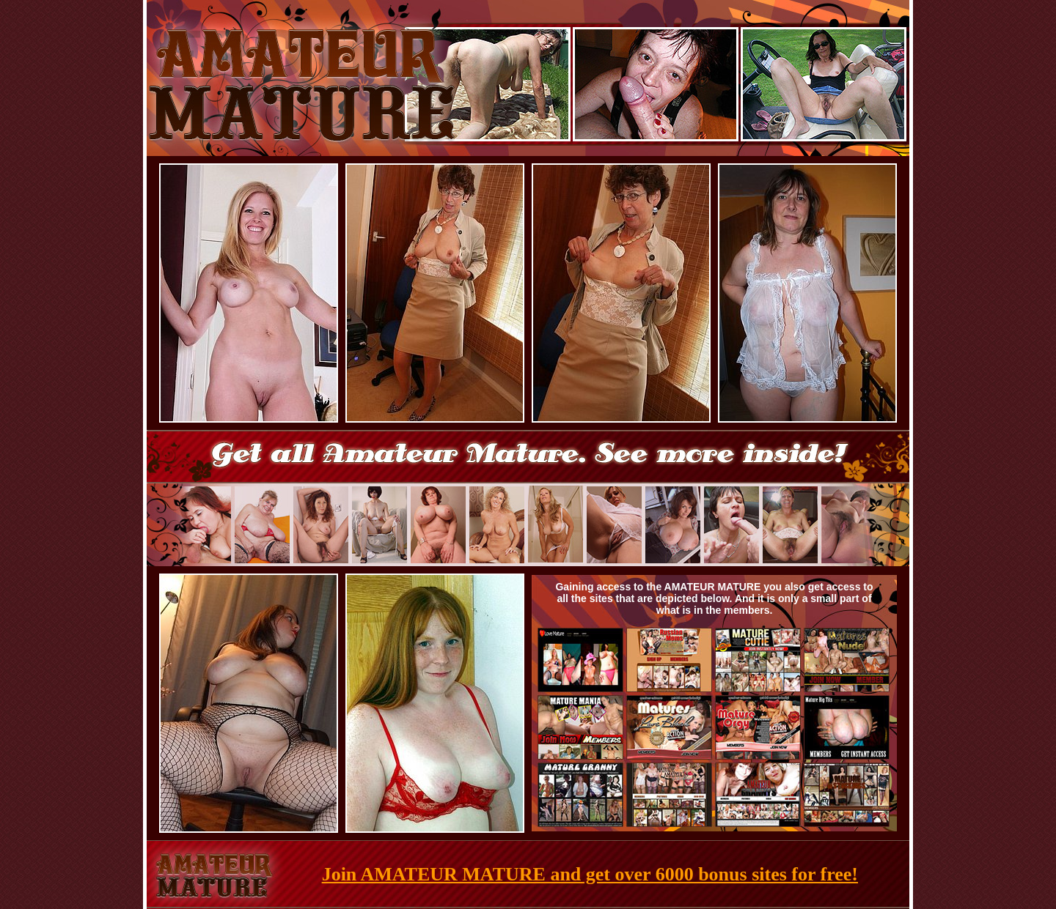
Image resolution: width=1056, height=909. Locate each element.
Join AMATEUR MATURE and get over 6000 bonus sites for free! (590, 874)
